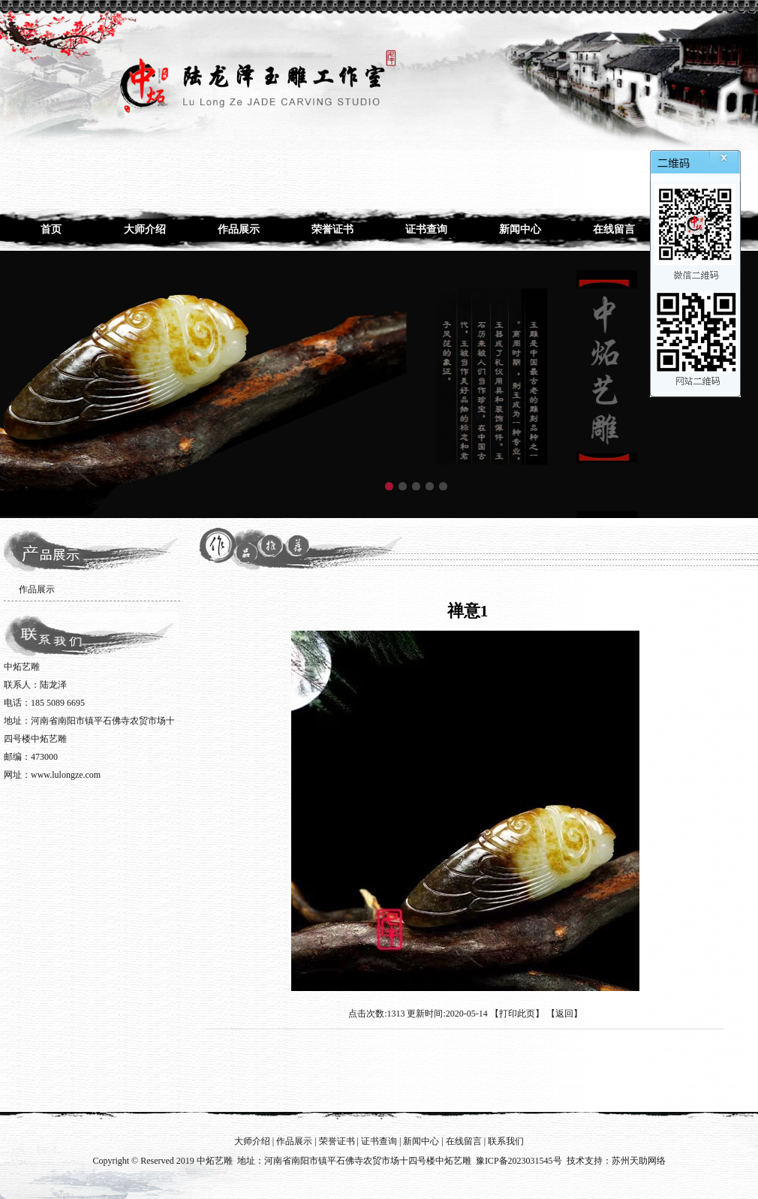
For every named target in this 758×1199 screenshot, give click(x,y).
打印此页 (517, 1013)
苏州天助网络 (639, 1160)
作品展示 (239, 229)
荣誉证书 (332, 229)
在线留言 (614, 229)
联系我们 (506, 1141)
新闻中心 (520, 229)
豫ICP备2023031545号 (519, 1160)
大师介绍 (145, 229)
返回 (564, 1013)
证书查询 (426, 229)
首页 (51, 229)
